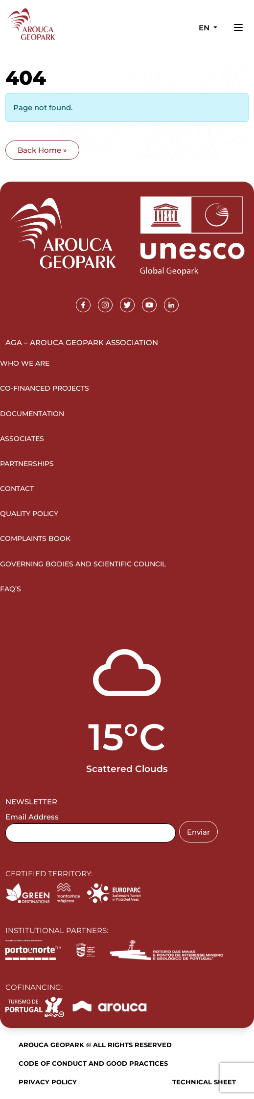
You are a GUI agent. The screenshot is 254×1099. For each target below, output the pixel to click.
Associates (22, 438)
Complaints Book (35, 538)
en (205, 27)
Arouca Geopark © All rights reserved (95, 1045)
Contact (17, 488)
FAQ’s (10, 589)
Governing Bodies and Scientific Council (83, 564)
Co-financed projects (44, 388)
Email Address (32, 816)
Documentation (32, 413)
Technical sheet (204, 1082)
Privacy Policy (48, 1082)
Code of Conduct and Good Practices (93, 1063)
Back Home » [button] (42, 150)
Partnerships (27, 463)
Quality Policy (29, 513)
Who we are (24, 363)
